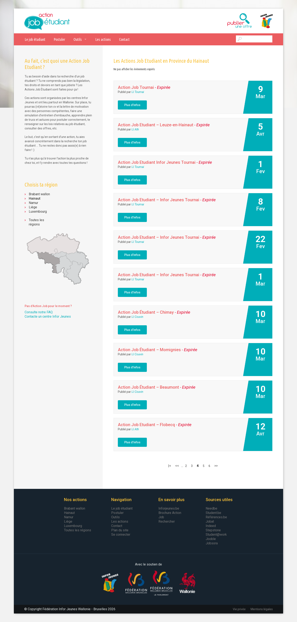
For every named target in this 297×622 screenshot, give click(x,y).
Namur (33, 203)
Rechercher (166, 521)
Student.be (213, 513)
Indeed (211, 526)
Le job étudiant (35, 39)
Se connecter (120, 534)
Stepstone (213, 530)
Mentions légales (262, 609)
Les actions (103, 39)
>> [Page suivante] (216, 466)
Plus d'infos (132, 105)
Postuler (59, 39)
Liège (33, 207)
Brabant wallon (39, 194)
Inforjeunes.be (168, 508)
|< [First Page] (169, 466)
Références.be (216, 517)
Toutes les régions (36, 222)
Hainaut (34, 198)
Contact (124, 39)
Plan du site (119, 530)
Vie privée (239, 609)
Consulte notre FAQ (39, 312)
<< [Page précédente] (177, 466)
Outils (78, 39)
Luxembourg (38, 211)
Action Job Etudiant (47, 21)
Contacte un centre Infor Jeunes (48, 316)
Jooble (211, 539)
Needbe (211, 508)
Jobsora (212, 543)
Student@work (216, 534)
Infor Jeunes (262, 21)
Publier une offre (229, 21)
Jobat (210, 521)
